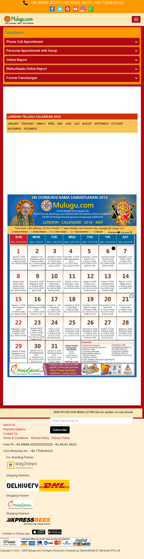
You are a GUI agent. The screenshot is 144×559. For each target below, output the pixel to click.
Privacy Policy (61, 438)
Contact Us (10, 433)
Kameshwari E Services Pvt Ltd (100, 550)
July (77, 123)
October (117, 123)
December (30, 128)
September (101, 123)
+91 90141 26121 (78, 2)
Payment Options (14, 429)
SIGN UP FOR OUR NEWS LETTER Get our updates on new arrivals (93, 412)
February (28, 123)
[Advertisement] (72, 101)
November (14, 128)
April (51, 123)
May (59, 123)
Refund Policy (40, 438)
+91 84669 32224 (46, 2)
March (41, 123)
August (87, 123)
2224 (42, 444)
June (68, 123)
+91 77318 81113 (109, 2)
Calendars (12, 32)
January (13, 123)
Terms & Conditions (15, 438)
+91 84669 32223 (26, 444)
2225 (49, 444)
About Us (9, 425)
